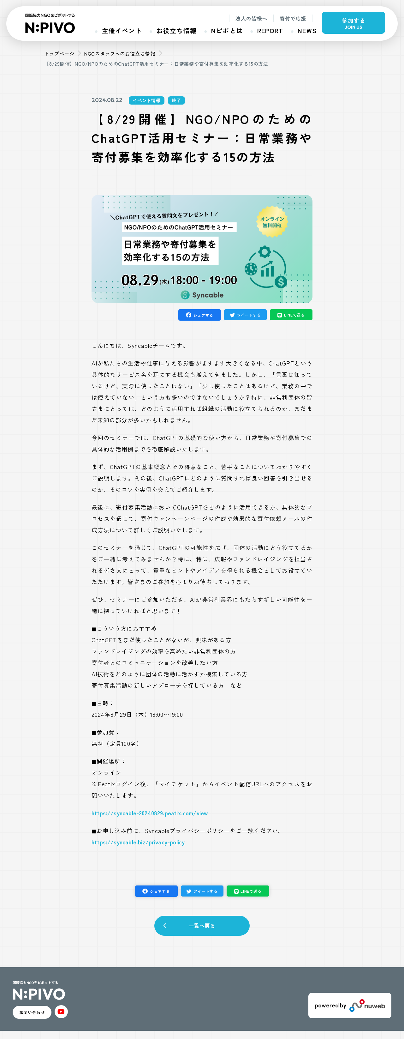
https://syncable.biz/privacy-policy (138, 842)
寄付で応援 (293, 18)
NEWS (307, 30)
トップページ (59, 53)
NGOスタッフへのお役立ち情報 (119, 53)
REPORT (270, 30)
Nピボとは (227, 30)
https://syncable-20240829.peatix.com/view (150, 813)
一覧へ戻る (202, 928)
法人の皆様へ (251, 18)
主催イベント (122, 30)
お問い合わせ (41, 1018)
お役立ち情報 (177, 30)
